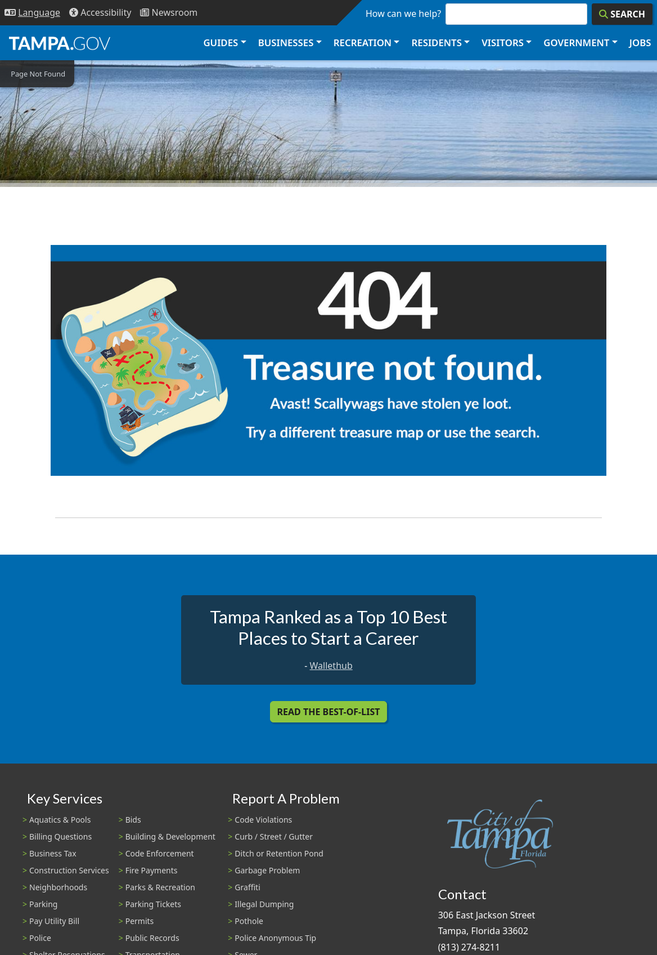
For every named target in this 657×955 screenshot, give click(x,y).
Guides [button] (220, 42)
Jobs (640, 42)
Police (40, 937)
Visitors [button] (503, 42)
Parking (43, 904)
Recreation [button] (363, 42)
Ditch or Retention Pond (279, 853)
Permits (139, 921)
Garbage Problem (267, 870)
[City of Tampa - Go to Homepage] (59, 43)
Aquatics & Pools (60, 819)
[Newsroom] (169, 12)
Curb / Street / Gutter (274, 836)
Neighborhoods (58, 887)
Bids (133, 819)
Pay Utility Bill (54, 921)
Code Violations (263, 819)
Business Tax (52, 853)
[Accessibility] (100, 12)
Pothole (249, 921)
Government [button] (576, 42)
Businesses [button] (286, 42)
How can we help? (403, 13)
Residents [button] (437, 42)
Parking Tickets (153, 904)
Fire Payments (151, 870)
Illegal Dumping (264, 904)
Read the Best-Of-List (328, 712)
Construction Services (69, 870)
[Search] (622, 14)
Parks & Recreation (160, 887)
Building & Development (170, 836)
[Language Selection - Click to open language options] (32, 12)
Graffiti (247, 887)
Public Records (152, 937)
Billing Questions (60, 836)
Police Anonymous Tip (275, 937)
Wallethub (331, 665)
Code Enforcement (159, 853)
